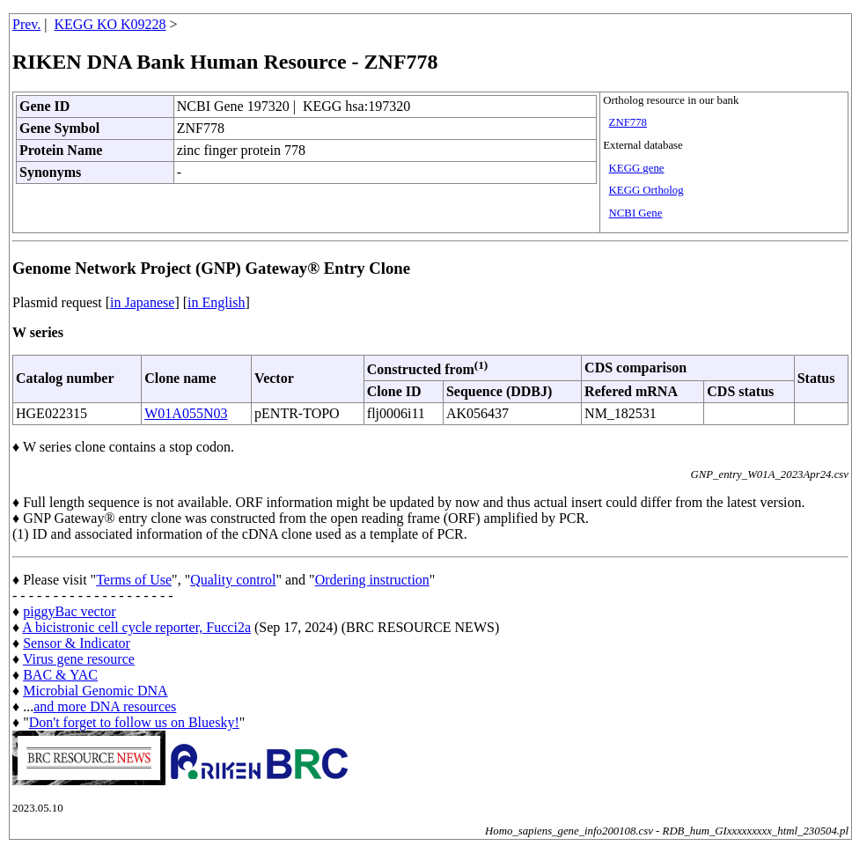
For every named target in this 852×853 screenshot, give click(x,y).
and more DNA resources (104, 706)
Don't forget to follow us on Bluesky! (134, 722)
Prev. (26, 24)
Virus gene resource (79, 658)
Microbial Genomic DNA (95, 690)
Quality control (232, 579)
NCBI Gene (636, 213)
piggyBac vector (69, 611)
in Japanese (142, 302)
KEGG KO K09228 (110, 24)
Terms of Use (134, 579)
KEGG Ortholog (646, 190)
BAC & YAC (60, 674)
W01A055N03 (185, 413)
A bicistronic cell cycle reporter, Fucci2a (136, 627)
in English (216, 302)
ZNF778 (628, 122)
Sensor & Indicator (76, 643)
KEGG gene (637, 168)
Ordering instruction (372, 579)
